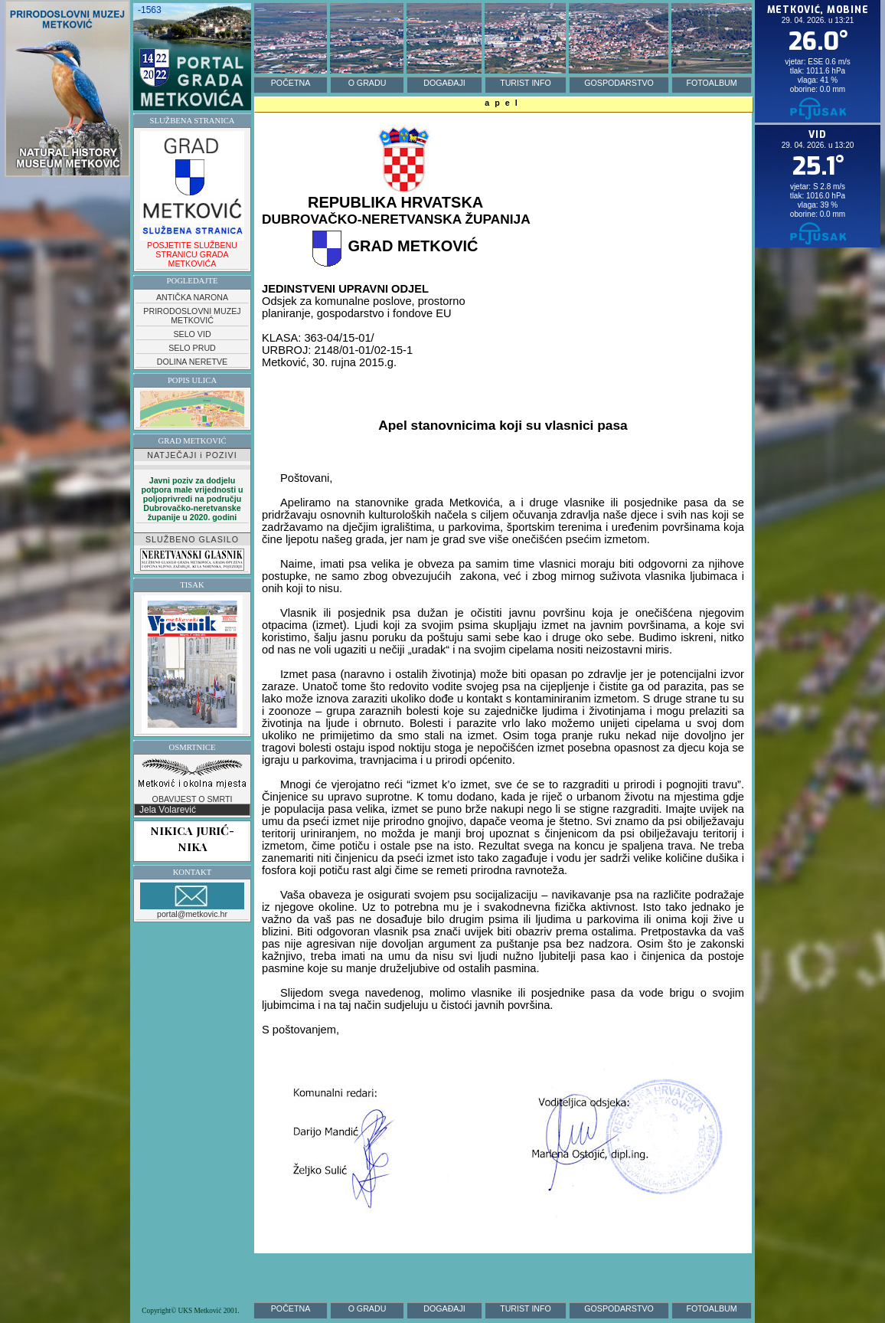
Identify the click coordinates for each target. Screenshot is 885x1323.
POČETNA (291, 82)
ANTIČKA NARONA (192, 297)
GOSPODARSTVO (619, 82)
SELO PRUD (192, 347)
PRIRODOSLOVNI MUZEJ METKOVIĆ (191, 315)
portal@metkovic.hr (192, 901)
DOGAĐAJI (444, 82)
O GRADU (367, 82)
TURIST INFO (525, 82)
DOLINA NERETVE (192, 361)
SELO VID (192, 334)
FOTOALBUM (711, 82)
